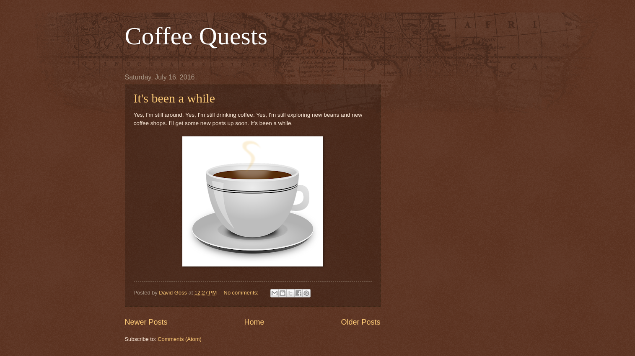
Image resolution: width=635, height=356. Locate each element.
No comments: (242, 292)
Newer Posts (146, 322)
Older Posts (360, 322)
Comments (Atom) (179, 339)
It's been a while (174, 98)
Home (254, 322)
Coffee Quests (196, 36)
